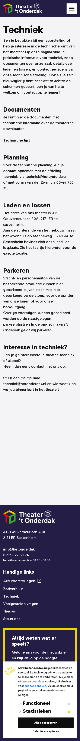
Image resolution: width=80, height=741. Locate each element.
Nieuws (9, 611)
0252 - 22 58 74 (16, 555)
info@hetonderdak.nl (20, 549)
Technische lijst (16, 140)
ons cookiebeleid (35, 686)
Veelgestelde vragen (20, 603)
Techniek (11, 596)
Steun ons (11, 618)
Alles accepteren (45, 722)
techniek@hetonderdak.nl (24, 383)
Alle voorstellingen (19, 581)
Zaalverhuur (13, 588)
